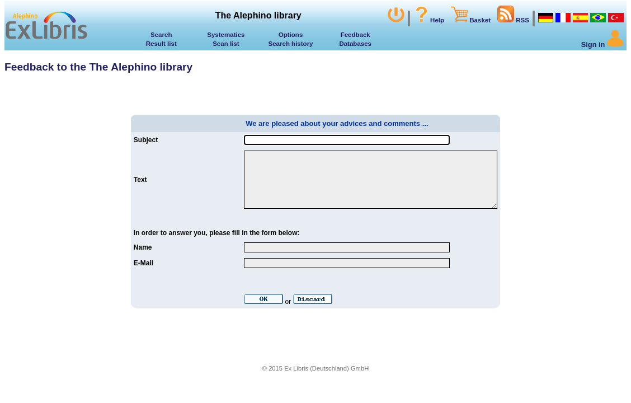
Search (161, 34)
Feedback (355, 34)
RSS (513, 20)
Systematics (225, 34)
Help (428, 20)
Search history (291, 43)
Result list (161, 43)
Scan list (226, 43)
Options (291, 34)
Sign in (602, 44)
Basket (471, 20)
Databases (355, 43)
